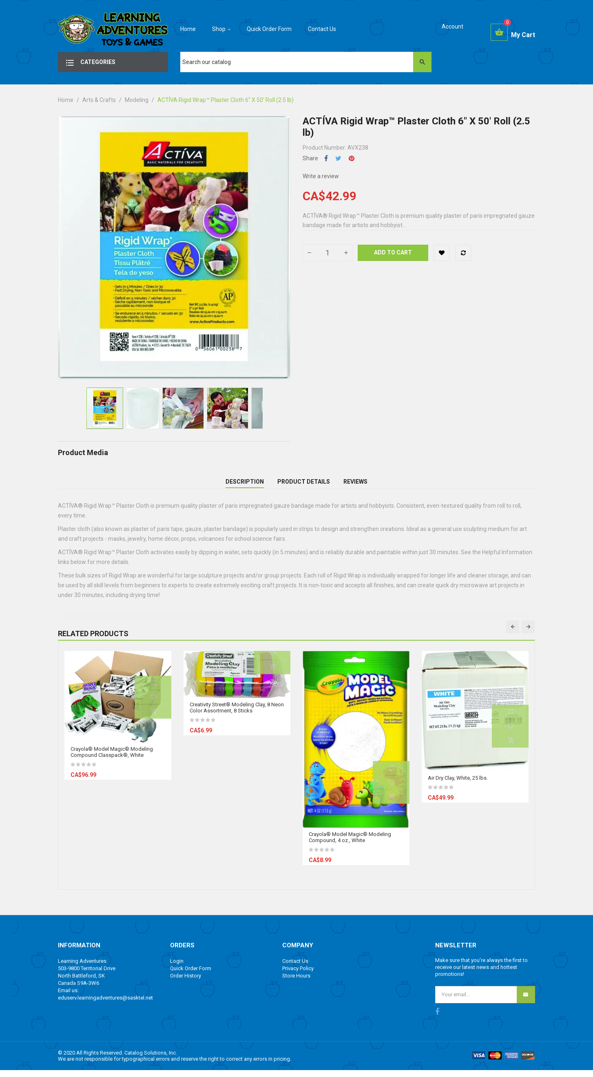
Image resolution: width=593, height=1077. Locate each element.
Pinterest (351, 158)
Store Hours (296, 983)
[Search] (305, 62)
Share (326, 158)
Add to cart (393, 252)
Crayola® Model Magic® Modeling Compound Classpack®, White (112, 759)
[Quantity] (327, 253)
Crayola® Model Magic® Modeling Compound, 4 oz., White (350, 844)
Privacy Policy (298, 975)
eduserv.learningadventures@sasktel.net (105, 1005)
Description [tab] (245, 485)
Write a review (321, 176)
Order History (185, 983)
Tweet (338, 158)
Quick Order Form (190, 975)
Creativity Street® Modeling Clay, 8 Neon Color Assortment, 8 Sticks (237, 715)
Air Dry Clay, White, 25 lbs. (458, 785)
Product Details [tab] (303, 485)
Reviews (355, 485)
